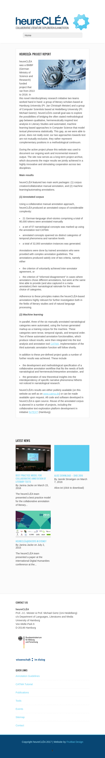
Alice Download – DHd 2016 (68, 475)
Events (19, 709)
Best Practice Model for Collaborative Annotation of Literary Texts (31, 478)
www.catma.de (51, 393)
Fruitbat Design (75, 741)
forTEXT (33, 412)
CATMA (54, 343)
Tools (18, 700)
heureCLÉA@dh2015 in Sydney (31, 541)
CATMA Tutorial (24, 684)
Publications (22, 692)
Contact (20, 725)
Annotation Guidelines (28, 676)
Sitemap (20, 717)
